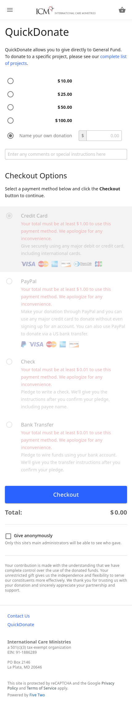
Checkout (66, 494)
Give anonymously (28, 536)
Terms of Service (41, 688)
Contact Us (18, 616)
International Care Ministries (39, 642)
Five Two (37, 695)
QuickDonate (20, 624)
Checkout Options (36, 175)
